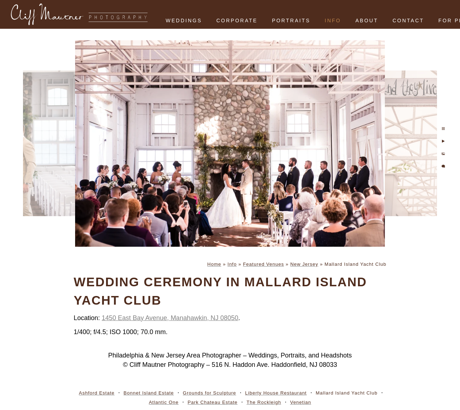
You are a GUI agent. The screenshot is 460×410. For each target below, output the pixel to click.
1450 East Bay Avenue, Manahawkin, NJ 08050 (170, 318)
